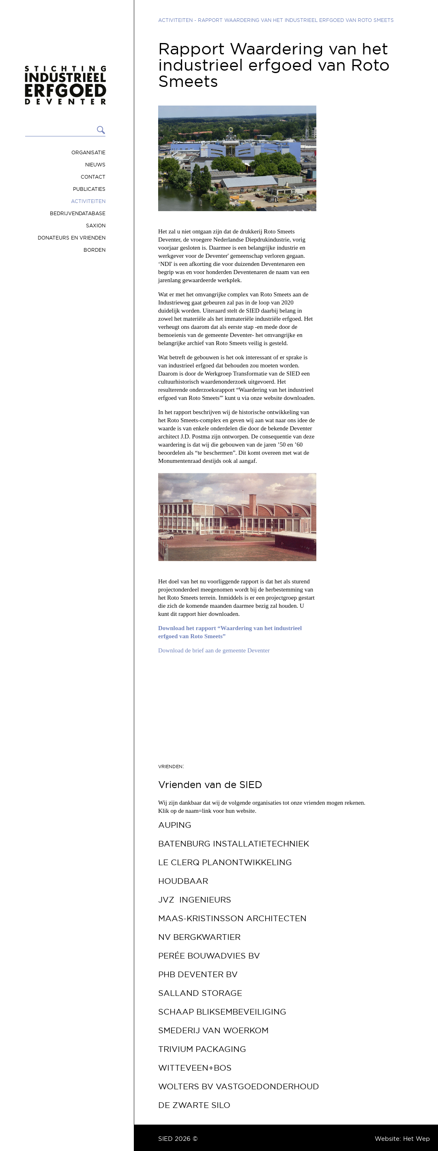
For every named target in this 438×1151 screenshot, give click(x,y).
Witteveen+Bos (195, 1067)
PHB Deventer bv (198, 974)
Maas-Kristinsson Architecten (232, 918)
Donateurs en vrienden (71, 237)
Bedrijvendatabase (77, 213)
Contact (93, 176)
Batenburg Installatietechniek (233, 843)
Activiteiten (88, 201)
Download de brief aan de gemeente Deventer (214, 650)
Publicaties (89, 189)
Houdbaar (183, 881)
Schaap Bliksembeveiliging (222, 1011)
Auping (174, 825)
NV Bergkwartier (199, 937)
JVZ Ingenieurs (194, 899)
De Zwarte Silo (194, 1105)
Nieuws (95, 164)
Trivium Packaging (202, 1049)
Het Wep (416, 1138)
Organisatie (88, 152)
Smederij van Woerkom (213, 1030)
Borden (94, 250)
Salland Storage (200, 993)
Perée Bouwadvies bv (209, 955)
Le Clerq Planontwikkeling (225, 862)
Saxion (95, 225)
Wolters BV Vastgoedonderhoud (238, 1086)
